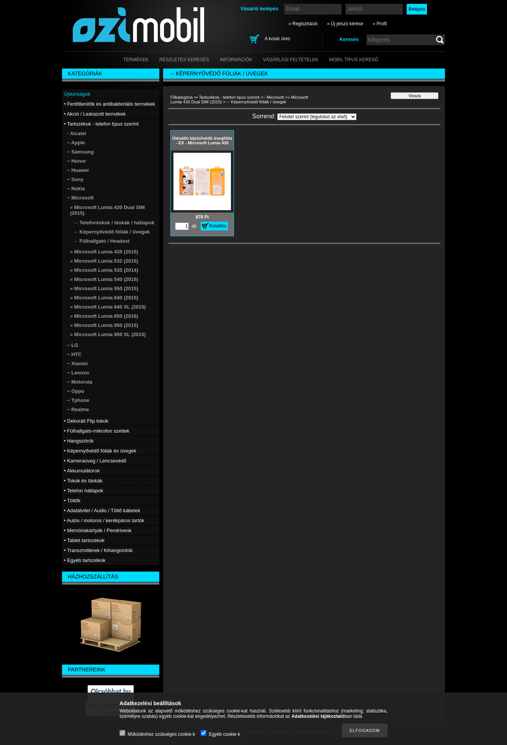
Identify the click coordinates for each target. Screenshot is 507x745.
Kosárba (218, 226)
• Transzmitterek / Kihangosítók (98, 550)
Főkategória (181, 97)
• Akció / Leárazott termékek (95, 114)
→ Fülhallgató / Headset (101, 241)
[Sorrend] (317, 116)
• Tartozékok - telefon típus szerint (228, 97)
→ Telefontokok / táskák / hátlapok (113, 222)
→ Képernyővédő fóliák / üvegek (111, 232)
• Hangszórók (79, 441)
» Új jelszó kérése (345, 23)
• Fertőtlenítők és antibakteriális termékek (109, 104)
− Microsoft (273, 97)
